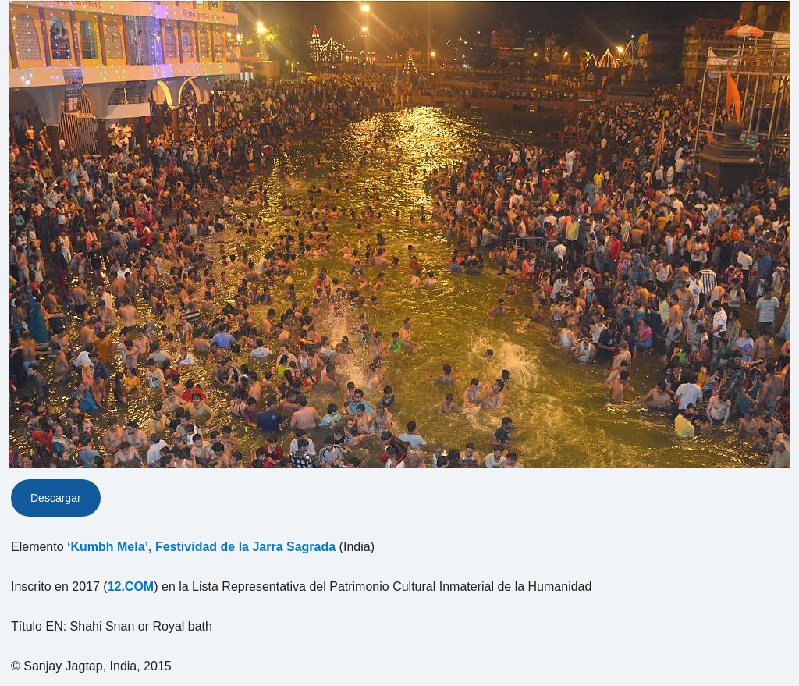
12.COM (131, 586)
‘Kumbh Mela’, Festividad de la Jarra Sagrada (201, 546)
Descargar (55, 498)
